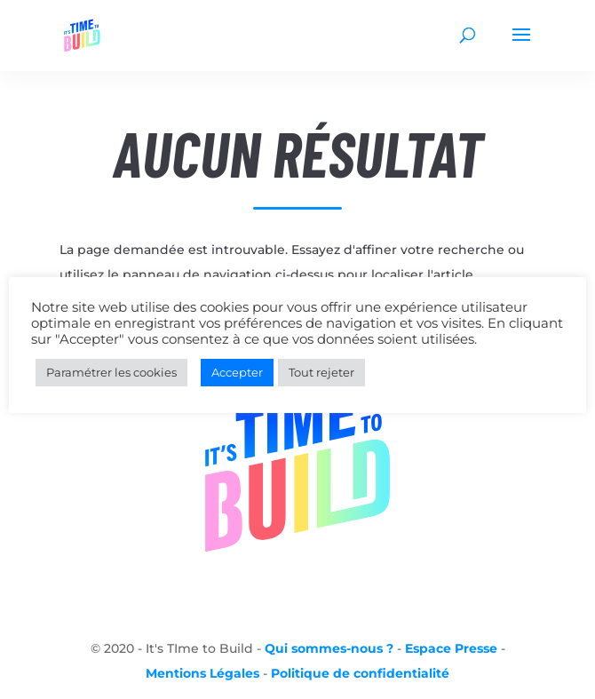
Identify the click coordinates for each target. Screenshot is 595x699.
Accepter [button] (237, 372)
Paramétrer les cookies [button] (111, 372)
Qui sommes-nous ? (329, 648)
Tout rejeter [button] (321, 372)
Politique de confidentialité (360, 673)
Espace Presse (451, 648)
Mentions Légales (202, 673)
